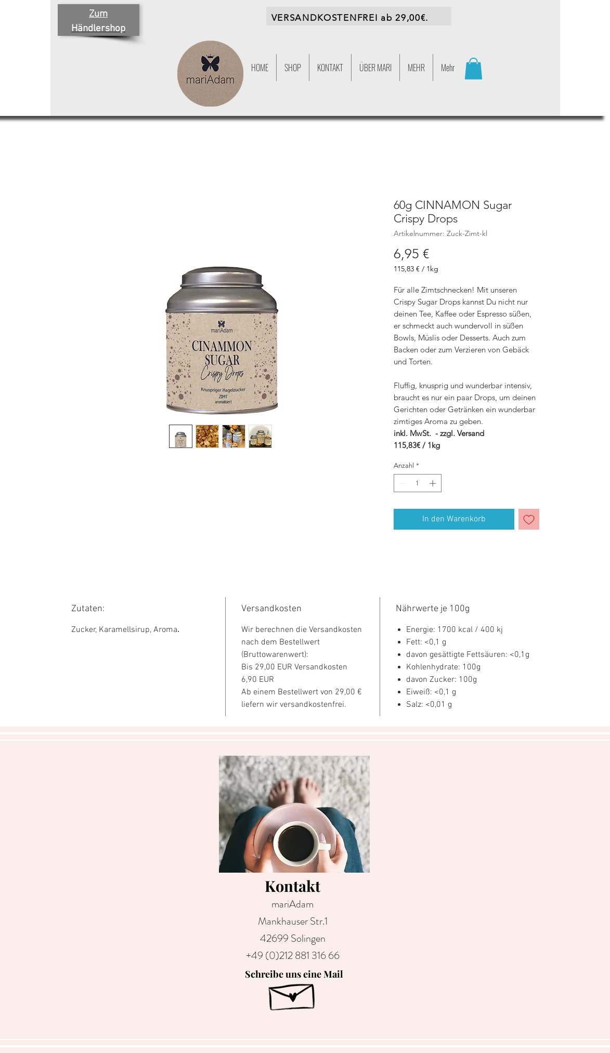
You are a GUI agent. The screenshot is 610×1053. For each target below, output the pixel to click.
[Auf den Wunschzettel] (528, 519)
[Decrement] (401, 483)
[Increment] (433, 483)
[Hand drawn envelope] (293, 993)
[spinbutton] (417, 483)
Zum (98, 14)
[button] (416, 67)
